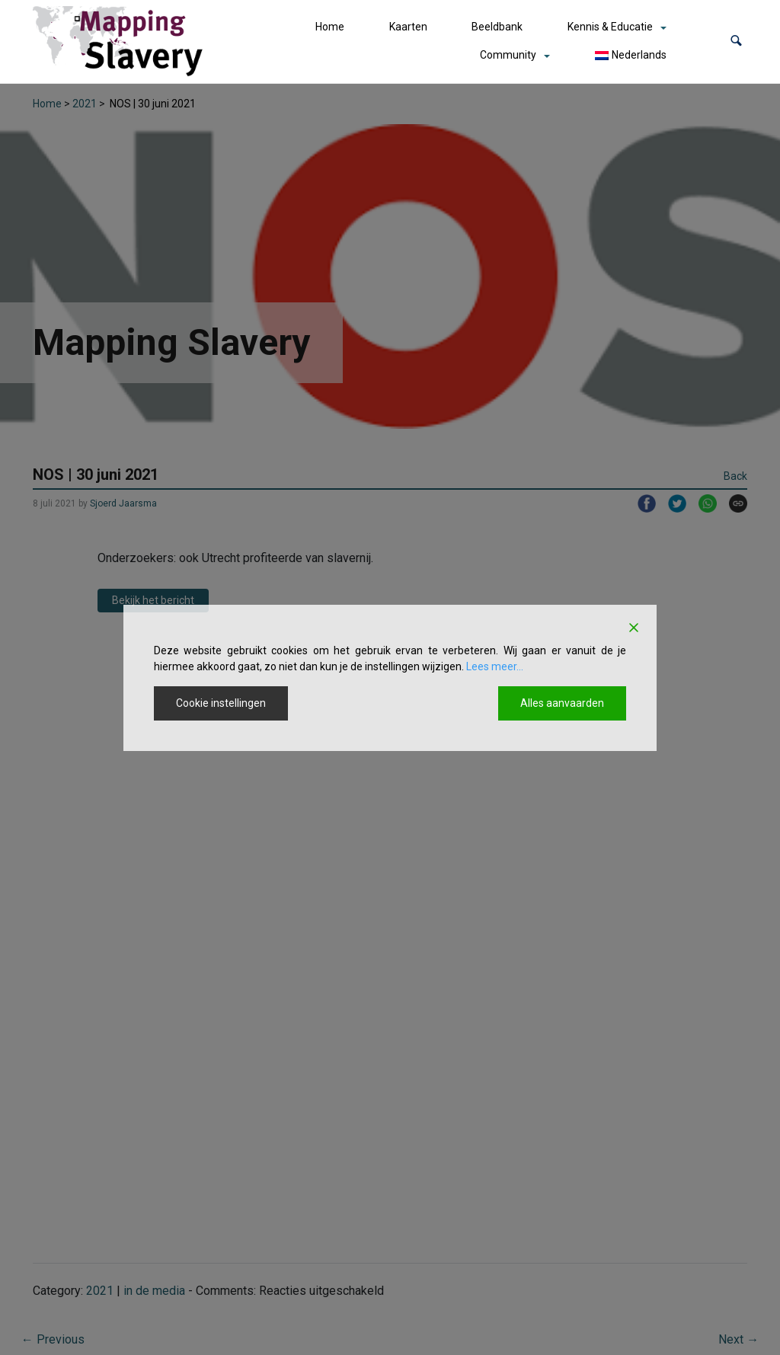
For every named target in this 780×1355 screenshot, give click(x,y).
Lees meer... (494, 666)
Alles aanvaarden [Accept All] (562, 703)
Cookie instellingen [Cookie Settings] (221, 703)
